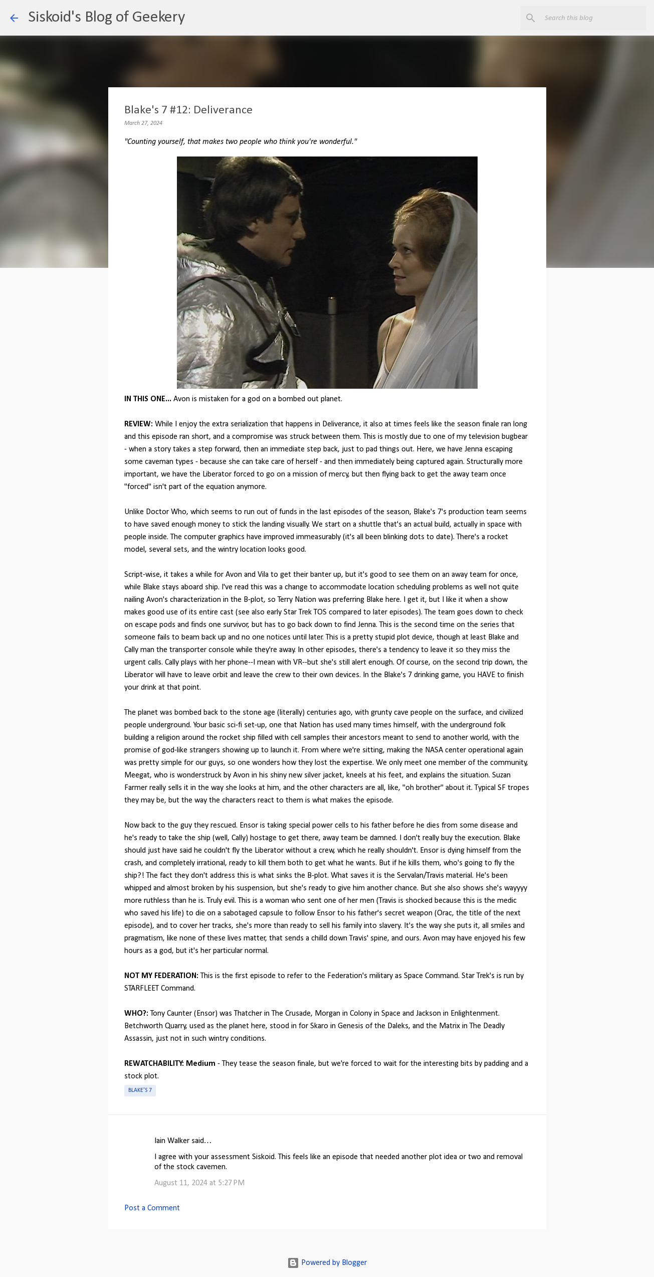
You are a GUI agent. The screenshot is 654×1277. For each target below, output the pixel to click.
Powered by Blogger (327, 1263)
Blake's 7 (140, 1090)
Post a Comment (152, 1208)
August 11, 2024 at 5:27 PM (199, 1183)
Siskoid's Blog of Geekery (106, 18)
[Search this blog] (593, 18)
